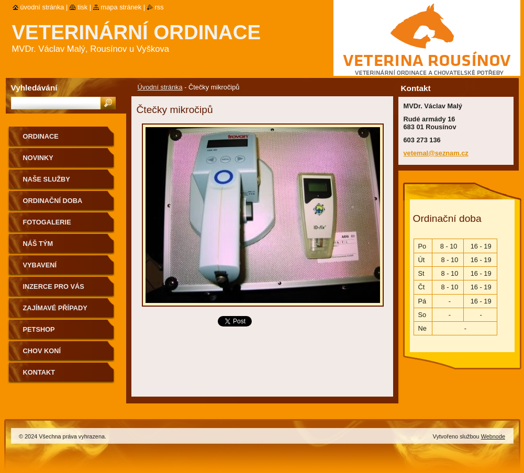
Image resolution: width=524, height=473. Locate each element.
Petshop (39, 329)
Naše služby (46, 179)
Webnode (493, 436)
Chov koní (42, 351)
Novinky (38, 158)
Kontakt (39, 372)
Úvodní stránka (160, 87)
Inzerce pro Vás (53, 286)
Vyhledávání (34, 87)
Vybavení (40, 265)
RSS (159, 7)
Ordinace (41, 136)
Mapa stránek (121, 7)
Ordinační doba (53, 201)
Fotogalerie (47, 222)
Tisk (82, 7)
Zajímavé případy (55, 308)
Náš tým (38, 243)
